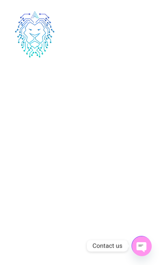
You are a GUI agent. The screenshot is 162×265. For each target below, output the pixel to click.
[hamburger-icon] (146, 35)
